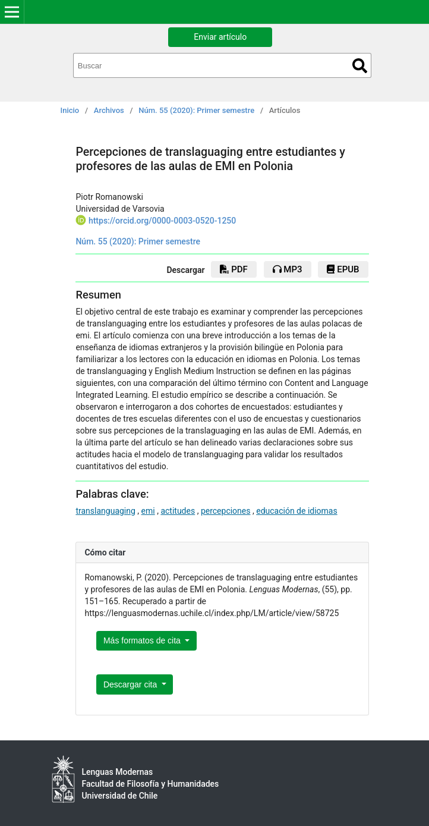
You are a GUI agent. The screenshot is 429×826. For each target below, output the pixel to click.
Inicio (70, 110)
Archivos (109, 110)
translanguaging (105, 511)
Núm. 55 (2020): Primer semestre (196, 110)
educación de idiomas (296, 511)
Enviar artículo (220, 37)
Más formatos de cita (143, 640)
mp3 (287, 269)
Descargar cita (131, 684)
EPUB (343, 269)
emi (148, 511)
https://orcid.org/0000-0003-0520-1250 (162, 220)
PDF (233, 269)
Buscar (359, 65)
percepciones (226, 511)
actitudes (177, 511)
